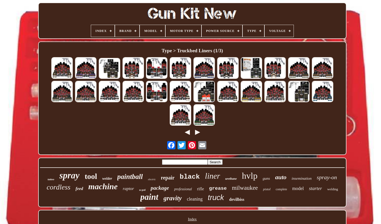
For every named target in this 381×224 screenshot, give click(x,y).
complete (281, 189)
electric (152, 179)
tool (91, 176)
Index (192, 219)
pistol (267, 189)
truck (216, 197)
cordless (58, 187)
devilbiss (236, 199)
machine (103, 186)
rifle (200, 189)
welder (107, 178)
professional (183, 189)
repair (168, 177)
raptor (128, 188)
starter (315, 188)
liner (212, 175)
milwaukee (245, 188)
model (298, 188)
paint (149, 197)
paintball (130, 176)
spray (69, 175)
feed (79, 188)
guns (266, 178)
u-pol (142, 189)
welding (332, 189)
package (160, 188)
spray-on (327, 177)
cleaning (195, 199)
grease (218, 188)
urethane (231, 178)
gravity (173, 198)
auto (281, 177)
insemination (302, 178)
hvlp (249, 175)
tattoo (51, 179)
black (190, 177)
